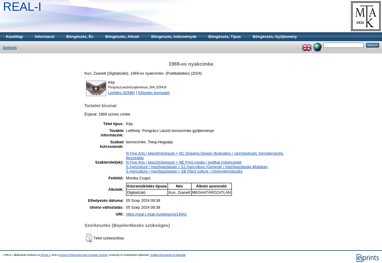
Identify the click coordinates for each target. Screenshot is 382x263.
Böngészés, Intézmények (173, 36)
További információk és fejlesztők (168, 255)
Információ (44, 36)
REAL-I (22, 6)
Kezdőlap (14, 36)
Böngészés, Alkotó (122, 36)
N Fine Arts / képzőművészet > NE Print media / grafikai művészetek (183, 162)
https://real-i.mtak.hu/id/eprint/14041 (156, 214)
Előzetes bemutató (154, 92)
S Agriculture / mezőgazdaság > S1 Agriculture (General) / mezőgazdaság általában (197, 166)
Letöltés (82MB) (121, 92)
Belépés (10, 47)
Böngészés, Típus (224, 36)
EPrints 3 (45, 255)
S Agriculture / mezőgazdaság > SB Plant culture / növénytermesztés (184, 171)
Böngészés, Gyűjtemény (275, 36)
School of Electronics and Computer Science (83, 255)
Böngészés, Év (79, 36)
